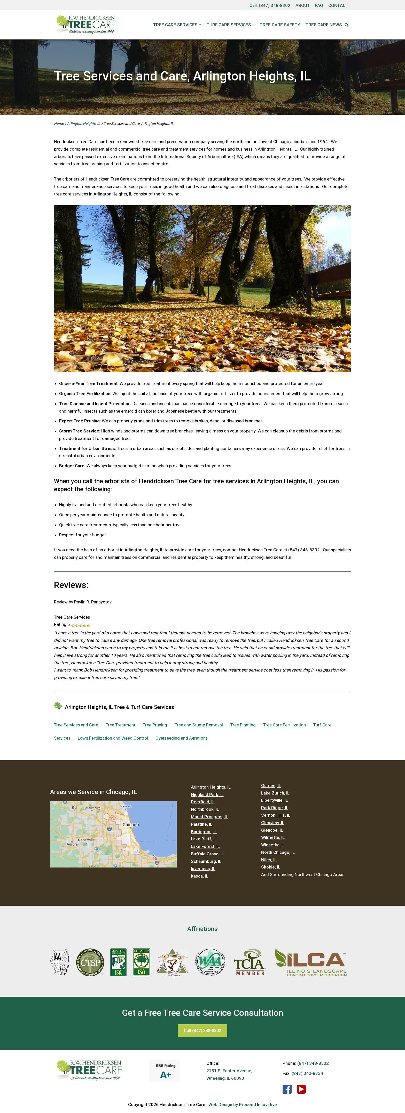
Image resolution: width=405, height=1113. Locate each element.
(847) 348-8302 (274, 5)
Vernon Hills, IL (275, 816)
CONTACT (338, 5)
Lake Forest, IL (205, 847)
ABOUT (302, 5)
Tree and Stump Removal (199, 726)
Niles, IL (269, 861)
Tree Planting (243, 726)
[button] (346, 25)
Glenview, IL (272, 823)
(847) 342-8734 (307, 1075)
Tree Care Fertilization (284, 726)
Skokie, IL (270, 868)
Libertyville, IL (274, 801)
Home (59, 123)
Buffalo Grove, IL (207, 855)
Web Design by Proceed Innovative (243, 1106)
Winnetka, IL (273, 846)
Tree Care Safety (280, 24)
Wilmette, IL (273, 838)
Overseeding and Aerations (182, 739)
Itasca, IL (199, 877)
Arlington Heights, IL (83, 123)
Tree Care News (323, 24)
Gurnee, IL (271, 786)
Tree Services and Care (76, 726)
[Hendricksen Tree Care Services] (85, 25)
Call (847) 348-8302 (202, 1032)
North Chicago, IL (278, 853)
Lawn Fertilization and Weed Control (113, 739)
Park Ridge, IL (274, 809)
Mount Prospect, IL (209, 818)
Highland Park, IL (207, 795)
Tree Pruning (155, 726)
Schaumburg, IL (206, 862)
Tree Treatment (121, 726)
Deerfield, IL (203, 803)
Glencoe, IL (272, 831)
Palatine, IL (201, 825)
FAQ (319, 5)
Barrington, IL (204, 833)
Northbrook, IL (205, 810)
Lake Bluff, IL (204, 840)
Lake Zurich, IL (275, 794)
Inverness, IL (203, 870)
